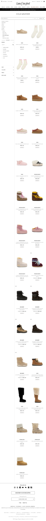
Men (12, 7)
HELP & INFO (6, 512)
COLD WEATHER (6, 35)
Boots (3, 29)
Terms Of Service (11, 516)
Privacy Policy (17, 516)
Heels (3, 24)
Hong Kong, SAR (26, 499)
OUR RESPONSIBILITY (26, 512)
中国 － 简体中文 (23, 503)
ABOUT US (18, 512)
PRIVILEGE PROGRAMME (20, 514)
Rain (3, 36)
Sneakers (4, 22)
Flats (3, 25)
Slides (3, 28)
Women (8, 7)
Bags (20, 7)
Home (28, 7)
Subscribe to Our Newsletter (23, 493)
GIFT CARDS (33, 512)
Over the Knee (6, 38)
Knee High (5, 33)
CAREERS (28, 514)
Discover (42, 7)
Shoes (15, 7)
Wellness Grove (34, 7)
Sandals (3, 26)
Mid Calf (4, 32)
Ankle (4, 31)
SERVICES (39, 512)
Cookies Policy (22, 516)
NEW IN (3, 7)
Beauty (23, 7)
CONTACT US (12, 512)
